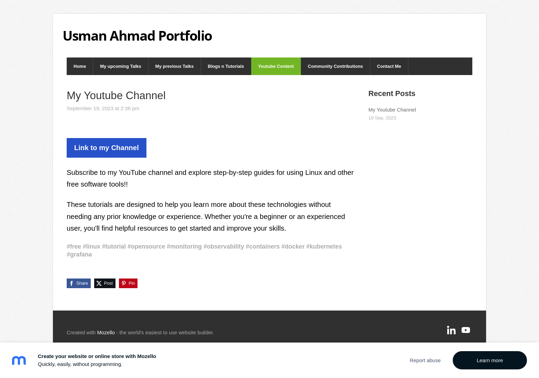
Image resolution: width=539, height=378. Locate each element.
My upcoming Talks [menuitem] (120, 58)
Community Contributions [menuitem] (335, 58)
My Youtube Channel (392, 102)
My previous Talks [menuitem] (174, 58)
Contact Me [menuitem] (389, 58)
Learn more (490, 360)
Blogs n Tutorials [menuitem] (226, 58)
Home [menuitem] (80, 58)
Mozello (106, 324)
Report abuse (425, 360)
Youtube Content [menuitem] (276, 58)
